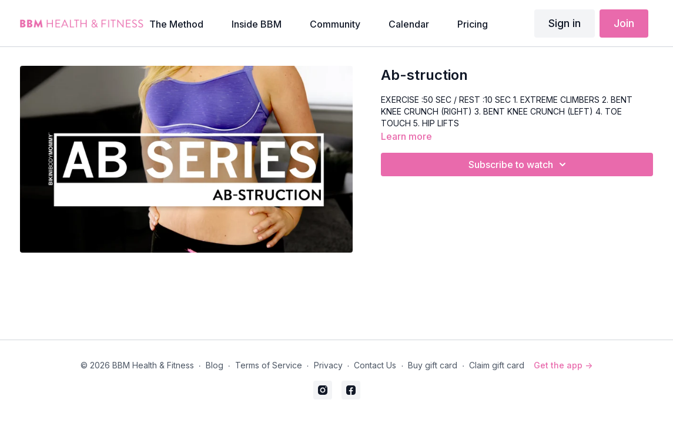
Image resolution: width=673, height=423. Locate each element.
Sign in (564, 23)
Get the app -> (563, 365)
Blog (214, 365)
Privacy (328, 365)
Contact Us (375, 365)
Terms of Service (268, 365)
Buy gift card (432, 365)
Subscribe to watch (519, 164)
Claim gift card (496, 365)
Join (624, 23)
